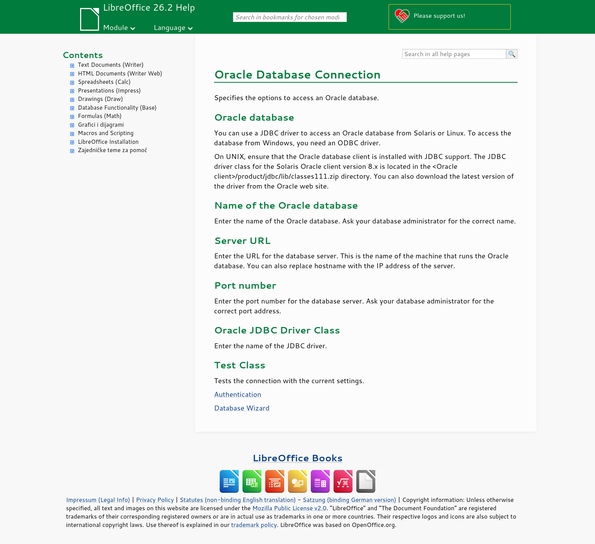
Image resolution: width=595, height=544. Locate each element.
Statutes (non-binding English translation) (237, 499)
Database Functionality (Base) (117, 108)
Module (115, 27)
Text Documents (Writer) (111, 65)
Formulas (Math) (100, 116)
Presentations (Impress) (109, 90)
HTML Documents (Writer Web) (120, 73)
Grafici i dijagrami (101, 125)
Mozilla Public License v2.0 (289, 508)
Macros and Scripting (106, 133)
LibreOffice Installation (108, 142)
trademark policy (254, 524)
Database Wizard (241, 408)
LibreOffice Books (297, 457)
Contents (82, 55)
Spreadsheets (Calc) (104, 82)
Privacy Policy (155, 499)
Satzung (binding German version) (350, 499)
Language (170, 27)
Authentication (237, 394)
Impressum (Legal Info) (98, 499)
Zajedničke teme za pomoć (112, 150)
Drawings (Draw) (100, 99)
